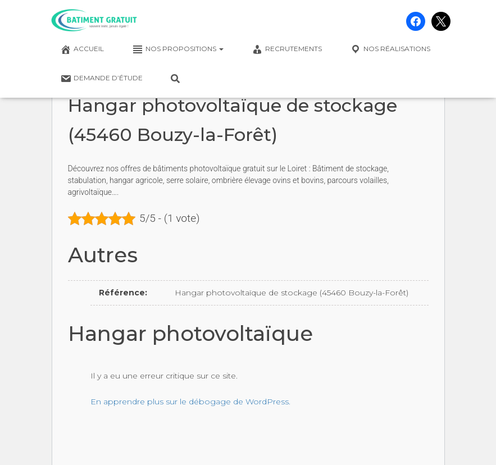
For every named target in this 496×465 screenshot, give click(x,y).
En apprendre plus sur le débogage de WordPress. (190, 401)
